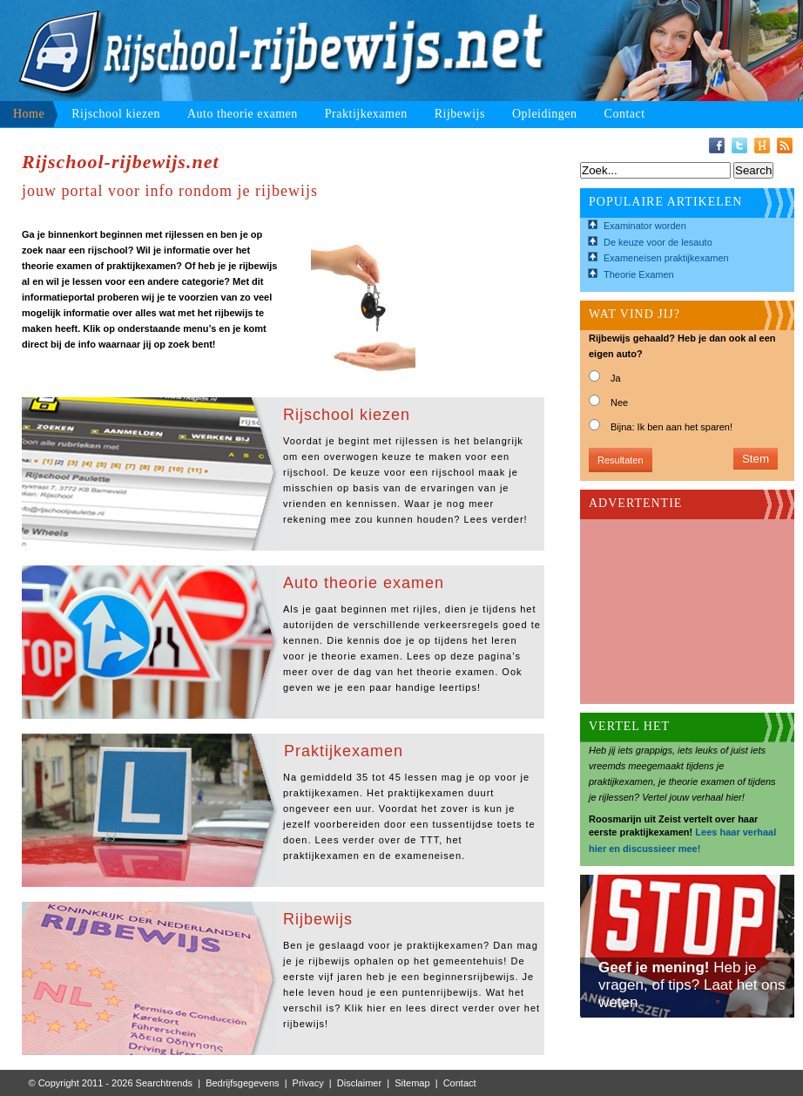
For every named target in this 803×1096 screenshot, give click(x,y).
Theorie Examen (639, 274)
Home (28, 113)
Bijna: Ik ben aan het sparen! (671, 427)
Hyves (762, 145)
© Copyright (54, 1083)
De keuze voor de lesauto (658, 242)
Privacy (308, 1083)
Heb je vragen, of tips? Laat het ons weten (692, 985)
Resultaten (620, 460)
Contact (624, 113)
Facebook (717, 145)
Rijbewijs (460, 113)
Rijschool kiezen (115, 113)
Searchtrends (164, 1083)
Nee (619, 402)
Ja (616, 378)
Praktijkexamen (366, 113)
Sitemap (412, 1083)
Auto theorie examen (242, 113)
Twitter (739, 145)
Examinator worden (645, 225)
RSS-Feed (785, 145)
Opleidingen (544, 113)
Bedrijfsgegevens (242, 1083)
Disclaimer (359, 1083)
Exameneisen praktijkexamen (666, 258)
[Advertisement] (676, 606)
